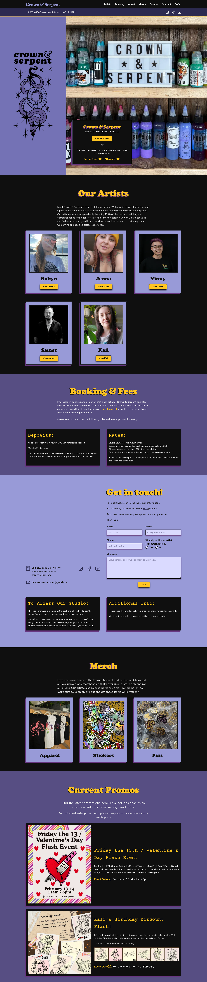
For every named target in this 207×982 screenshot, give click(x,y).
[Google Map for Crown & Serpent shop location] (63, 522)
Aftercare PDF (112, 159)
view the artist (109, 410)
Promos (154, 4)
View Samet (49, 361)
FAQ (177, 4)
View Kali (103, 361)
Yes (151, 547)
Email (148, 526)
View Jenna (103, 289)
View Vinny (158, 289)
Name (110, 526)
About (131, 4)
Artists (107, 4)
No (160, 547)
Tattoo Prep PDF (93, 159)
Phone (110, 540)
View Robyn (49, 289)
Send (143, 584)
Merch (142, 4)
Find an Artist (102, 138)
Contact (166, 4)
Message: (112, 554)
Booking (119, 4)
